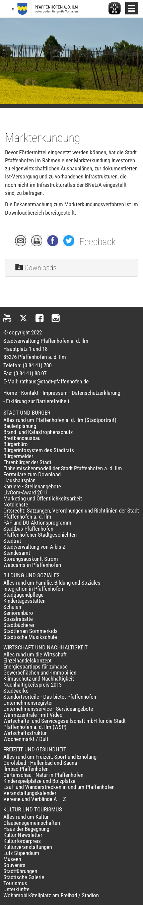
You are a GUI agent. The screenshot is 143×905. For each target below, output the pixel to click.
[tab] (71, 268)
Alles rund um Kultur (26, 817)
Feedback (97, 242)
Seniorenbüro (18, 613)
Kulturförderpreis (22, 841)
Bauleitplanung (19, 426)
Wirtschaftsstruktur (25, 733)
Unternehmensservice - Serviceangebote (48, 709)
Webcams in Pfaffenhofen (32, 565)
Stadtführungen (20, 871)
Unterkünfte (16, 889)
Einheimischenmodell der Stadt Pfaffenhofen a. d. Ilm (62, 468)
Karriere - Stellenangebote (32, 486)
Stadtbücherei (18, 625)
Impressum (55, 392)
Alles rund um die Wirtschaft (35, 654)
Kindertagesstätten (24, 601)
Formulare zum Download (32, 474)
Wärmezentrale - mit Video (33, 715)
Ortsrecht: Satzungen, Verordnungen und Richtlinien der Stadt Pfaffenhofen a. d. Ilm (71, 514)
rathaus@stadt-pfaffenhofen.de (54, 381)
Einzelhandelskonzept (27, 660)
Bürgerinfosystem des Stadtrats (38, 450)
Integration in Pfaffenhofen (33, 589)
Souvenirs (14, 865)
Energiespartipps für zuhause (35, 666)
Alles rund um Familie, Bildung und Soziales (51, 583)
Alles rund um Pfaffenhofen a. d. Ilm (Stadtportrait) (59, 420)
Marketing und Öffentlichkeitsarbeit (42, 498)
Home (10, 392)
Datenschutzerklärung (96, 392)
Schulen (12, 607)
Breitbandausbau (22, 438)
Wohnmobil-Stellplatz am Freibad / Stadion (51, 895)
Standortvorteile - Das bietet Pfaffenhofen (49, 697)
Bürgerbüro (15, 444)
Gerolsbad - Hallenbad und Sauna (40, 763)
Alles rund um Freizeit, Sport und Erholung (49, 757)
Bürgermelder (18, 456)
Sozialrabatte (18, 619)
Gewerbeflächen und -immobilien (39, 673)
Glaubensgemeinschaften (31, 823)
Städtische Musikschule (30, 637)
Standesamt (16, 553)
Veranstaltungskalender (29, 793)
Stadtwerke (15, 691)
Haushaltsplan (19, 480)
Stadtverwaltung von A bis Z (34, 547)
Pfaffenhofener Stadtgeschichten (40, 535)
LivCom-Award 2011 (25, 492)
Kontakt (30, 392)
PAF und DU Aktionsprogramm (37, 523)
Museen (12, 859)
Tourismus (15, 883)
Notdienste (15, 504)
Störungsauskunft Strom (30, 559)
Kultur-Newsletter (22, 835)
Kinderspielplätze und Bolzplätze (39, 781)
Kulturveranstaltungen (27, 847)
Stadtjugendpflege (23, 595)
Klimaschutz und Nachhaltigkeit (38, 679)
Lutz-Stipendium (21, 853)
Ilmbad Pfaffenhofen (26, 769)
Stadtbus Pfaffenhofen (28, 529)
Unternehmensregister (28, 703)
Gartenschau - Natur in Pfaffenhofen (43, 775)
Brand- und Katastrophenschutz (38, 432)
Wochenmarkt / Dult (25, 739)
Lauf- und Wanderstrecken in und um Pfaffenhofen (59, 787)
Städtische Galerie (23, 877)
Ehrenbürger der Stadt (27, 462)
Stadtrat (12, 541)
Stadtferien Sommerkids (30, 631)
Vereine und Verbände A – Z (34, 799)
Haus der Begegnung (26, 829)
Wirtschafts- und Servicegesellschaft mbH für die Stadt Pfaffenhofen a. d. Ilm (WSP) (64, 724)
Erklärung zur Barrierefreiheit (37, 401)
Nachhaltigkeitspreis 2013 (32, 685)
